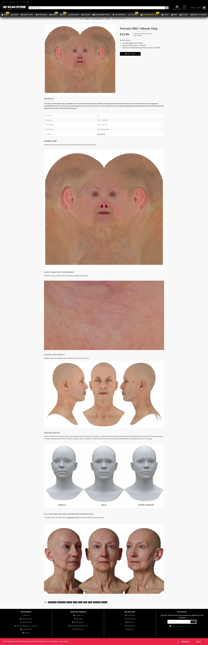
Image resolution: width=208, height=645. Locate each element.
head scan (71, 517)
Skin (85, 600)
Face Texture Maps (97, 19)
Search (107, 19)
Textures (87, 19)
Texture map (61, 600)
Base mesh (97, 600)
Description (49, 99)
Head (75, 600)
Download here (101, 134)
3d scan (104, 600)
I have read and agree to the (182, 624)
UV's (90, 600)
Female (69, 600)
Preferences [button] (186, 641)
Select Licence (125, 40)
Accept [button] (198, 641)
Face (80, 600)
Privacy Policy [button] (63, 641)
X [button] (177, 641)
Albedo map (52, 600)
